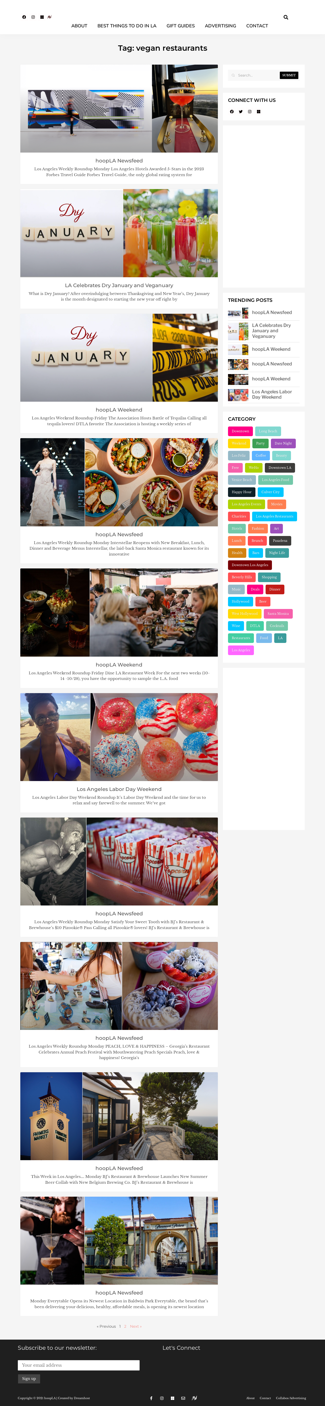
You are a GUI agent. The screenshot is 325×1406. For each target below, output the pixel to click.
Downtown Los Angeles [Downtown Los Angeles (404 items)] (250, 565)
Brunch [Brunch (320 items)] (257, 541)
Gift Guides (181, 26)
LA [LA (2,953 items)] (280, 638)
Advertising (220, 26)
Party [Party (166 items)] (260, 443)
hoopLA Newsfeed (119, 161)
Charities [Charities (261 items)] (239, 516)
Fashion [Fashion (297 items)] (258, 528)
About (79, 26)
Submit (289, 75)
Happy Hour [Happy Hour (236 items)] (242, 492)
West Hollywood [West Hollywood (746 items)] (245, 614)
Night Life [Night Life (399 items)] (277, 553)
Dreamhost (82, 1398)
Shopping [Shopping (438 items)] (269, 577)
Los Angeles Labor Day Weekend (119, 789)
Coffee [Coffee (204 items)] (261, 455)
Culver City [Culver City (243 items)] (271, 492)
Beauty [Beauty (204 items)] (281, 455)
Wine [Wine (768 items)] (236, 626)
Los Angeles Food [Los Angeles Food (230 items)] (275, 480)
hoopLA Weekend (119, 410)
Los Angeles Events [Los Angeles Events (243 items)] (246, 504)
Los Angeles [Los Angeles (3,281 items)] (241, 650)
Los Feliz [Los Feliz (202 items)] (239, 455)
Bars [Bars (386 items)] (255, 553)
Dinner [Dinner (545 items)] (275, 589)
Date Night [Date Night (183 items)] (283, 443)
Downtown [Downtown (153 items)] (240, 431)
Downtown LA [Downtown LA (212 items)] (280, 468)
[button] (286, 17)
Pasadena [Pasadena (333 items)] (280, 541)
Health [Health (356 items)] (237, 553)
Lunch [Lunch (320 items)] (237, 541)
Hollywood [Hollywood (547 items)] (240, 601)
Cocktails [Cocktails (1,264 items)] (277, 626)
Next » (136, 1326)
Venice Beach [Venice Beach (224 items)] (242, 480)
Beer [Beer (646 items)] (263, 601)
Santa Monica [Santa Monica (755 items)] (278, 614)
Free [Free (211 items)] (235, 468)
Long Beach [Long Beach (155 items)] (268, 431)
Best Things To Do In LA (127, 26)
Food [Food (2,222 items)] (264, 638)
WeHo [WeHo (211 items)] (254, 468)
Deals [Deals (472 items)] (255, 589)
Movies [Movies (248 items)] (276, 504)
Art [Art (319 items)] (276, 528)
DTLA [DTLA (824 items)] (255, 626)
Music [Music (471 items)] (236, 589)
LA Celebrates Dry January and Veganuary (119, 285)
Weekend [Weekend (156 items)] (239, 443)
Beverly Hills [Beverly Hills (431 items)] (242, 577)
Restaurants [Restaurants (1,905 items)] (241, 638)
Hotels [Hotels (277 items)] (237, 528)
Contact (257, 26)
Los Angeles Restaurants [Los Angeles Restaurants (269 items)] (274, 516)
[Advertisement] (264, 207)
